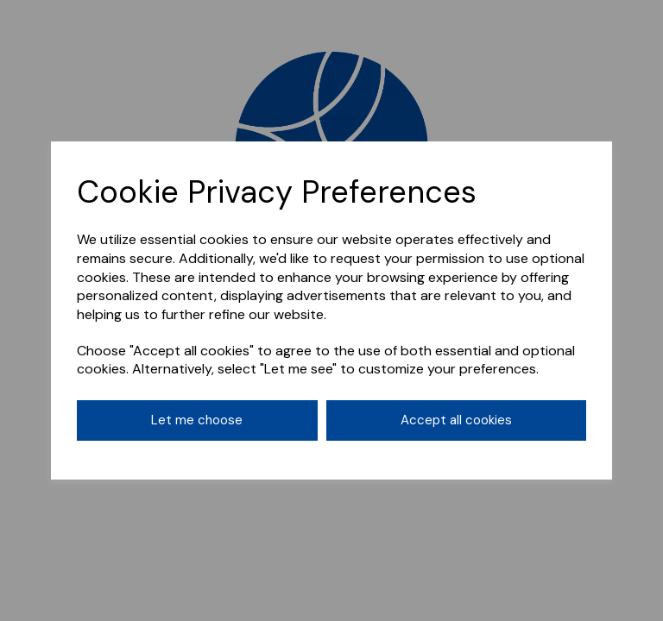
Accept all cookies (456, 420)
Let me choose (197, 420)
